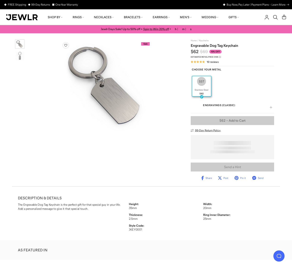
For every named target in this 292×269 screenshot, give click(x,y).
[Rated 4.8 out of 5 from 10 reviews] (205, 62)
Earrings (161, 17)
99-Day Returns (40, 4)
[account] (267, 17)
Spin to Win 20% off (156, 28)
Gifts (233, 17)
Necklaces (104, 17)
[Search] (275, 17)
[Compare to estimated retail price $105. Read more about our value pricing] (206, 57)
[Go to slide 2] (20, 56)
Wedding (209, 17)
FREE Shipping (17, 4)
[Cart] (284, 17)
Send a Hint (232, 167)
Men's (185, 17)
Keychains (204, 40)
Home (194, 40)
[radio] (201, 86)
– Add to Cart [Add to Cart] (232, 120)
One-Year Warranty (66, 4)
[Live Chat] (279, 256)
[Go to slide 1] (20, 44)
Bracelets (133, 17)
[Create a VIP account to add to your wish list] (66, 45)
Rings (78, 17)
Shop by (55, 17)
